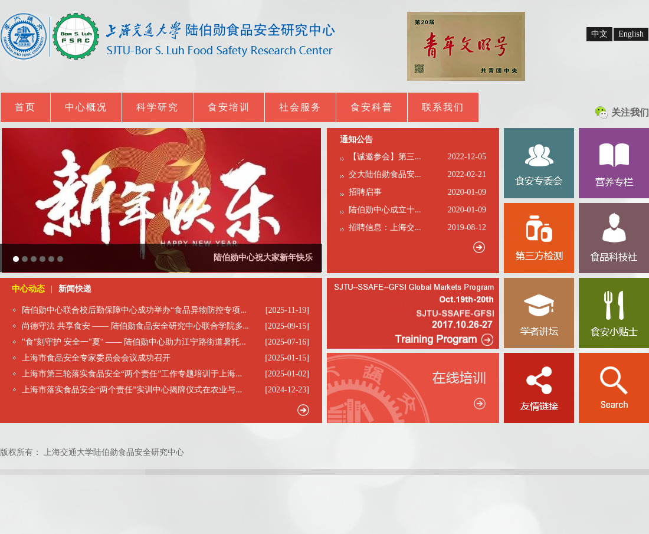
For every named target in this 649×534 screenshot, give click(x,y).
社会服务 (300, 107)
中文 (599, 34)
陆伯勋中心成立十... (385, 209)
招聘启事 (365, 192)
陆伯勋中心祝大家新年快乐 (263, 257)
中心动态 (28, 288)
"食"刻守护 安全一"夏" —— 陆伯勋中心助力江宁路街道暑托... (134, 342)
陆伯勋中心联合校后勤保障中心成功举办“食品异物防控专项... (134, 310)
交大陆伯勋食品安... (385, 174)
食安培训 (229, 107)
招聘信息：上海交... (385, 227)
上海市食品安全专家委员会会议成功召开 (96, 357)
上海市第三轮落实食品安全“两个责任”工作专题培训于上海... (132, 373)
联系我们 (443, 107)
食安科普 (371, 107)
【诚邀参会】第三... (385, 156)
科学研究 (157, 107)
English (631, 34)
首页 (25, 107)
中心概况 (86, 107)
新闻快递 (74, 288)
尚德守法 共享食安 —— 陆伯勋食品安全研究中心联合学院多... (135, 326)
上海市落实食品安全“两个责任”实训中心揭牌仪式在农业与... (132, 389)
